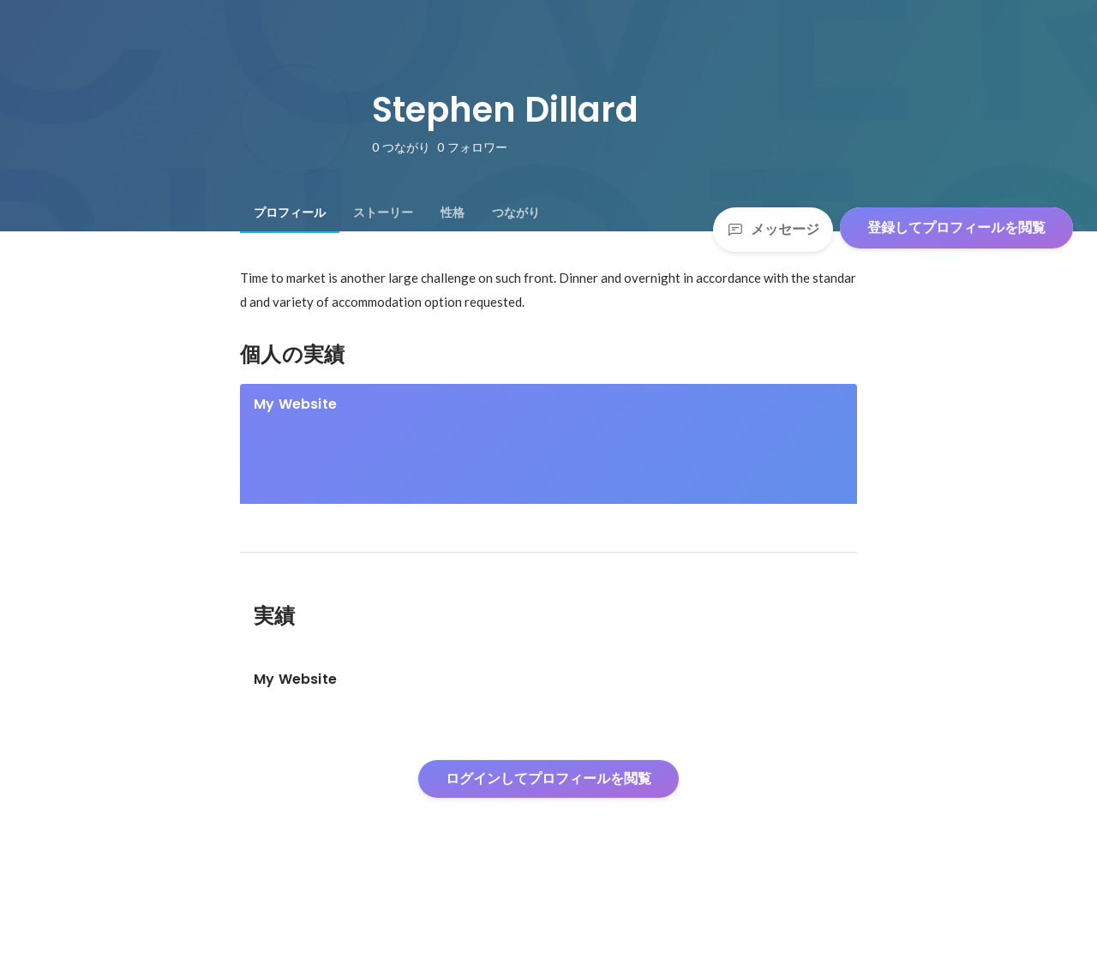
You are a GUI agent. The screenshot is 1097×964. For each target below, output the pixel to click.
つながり (516, 212)
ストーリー (383, 212)
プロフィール (290, 212)
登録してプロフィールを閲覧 (956, 227)
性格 (453, 212)
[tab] (289, 212)
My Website (295, 404)
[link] (548, 466)
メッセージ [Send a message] (773, 229)
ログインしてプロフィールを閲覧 (548, 837)
